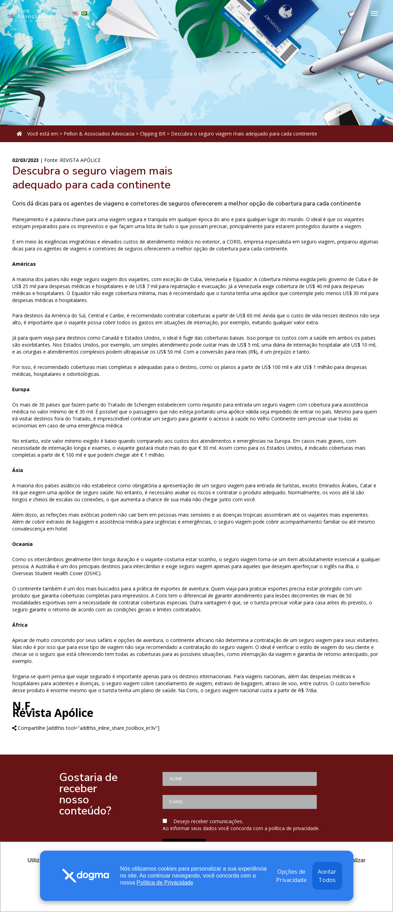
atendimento (248, 595)
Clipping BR (152, 133)
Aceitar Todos (327, 876)
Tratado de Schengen (132, 404)
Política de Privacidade (164, 883)
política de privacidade (294, 828)
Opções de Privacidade (291, 876)
